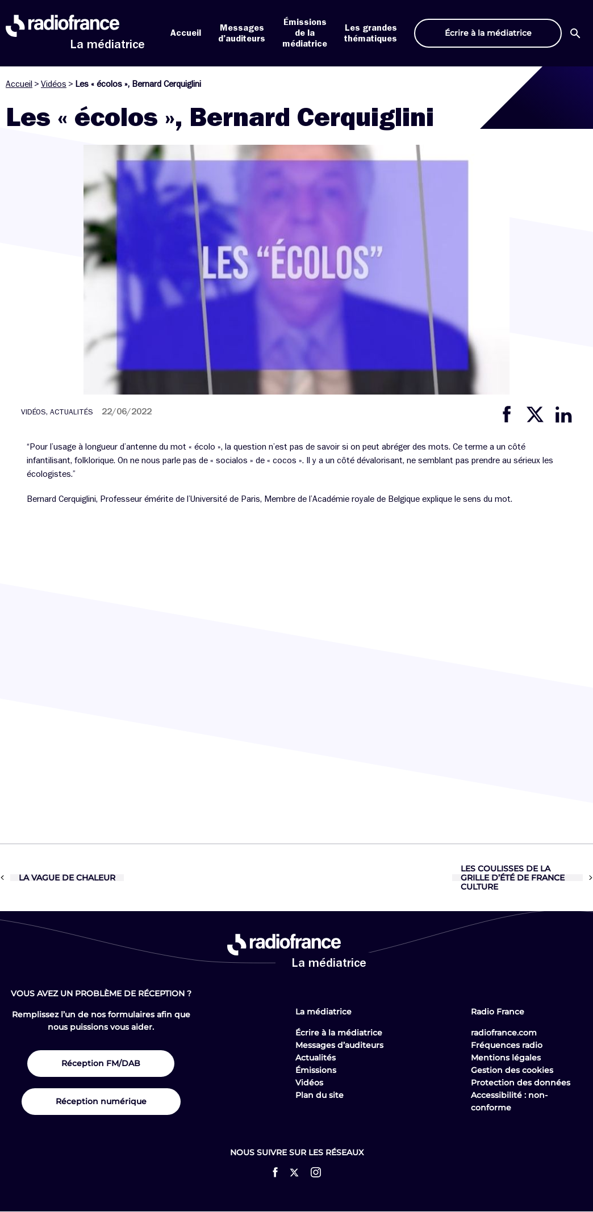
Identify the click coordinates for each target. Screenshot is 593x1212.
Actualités (315, 1057)
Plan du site (319, 1095)
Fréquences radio (506, 1045)
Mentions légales (506, 1057)
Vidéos (53, 84)
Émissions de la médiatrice (304, 33)
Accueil (185, 32)
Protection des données (520, 1082)
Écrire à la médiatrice (338, 1033)
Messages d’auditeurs (339, 1045)
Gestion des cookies (512, 1070)
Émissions (315, 1070)
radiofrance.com (504, 1033)
